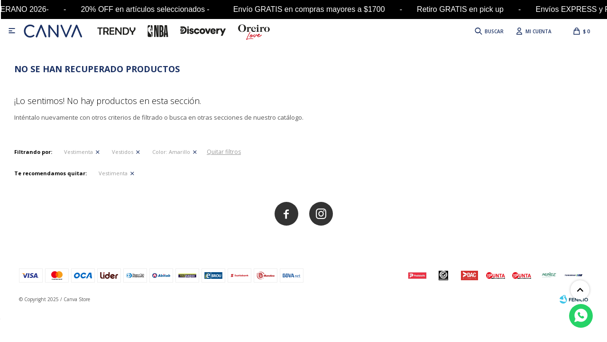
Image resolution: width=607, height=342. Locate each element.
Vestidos (122, 151)
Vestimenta (78, 151)
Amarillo (171, 151)
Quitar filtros (224, 152)
